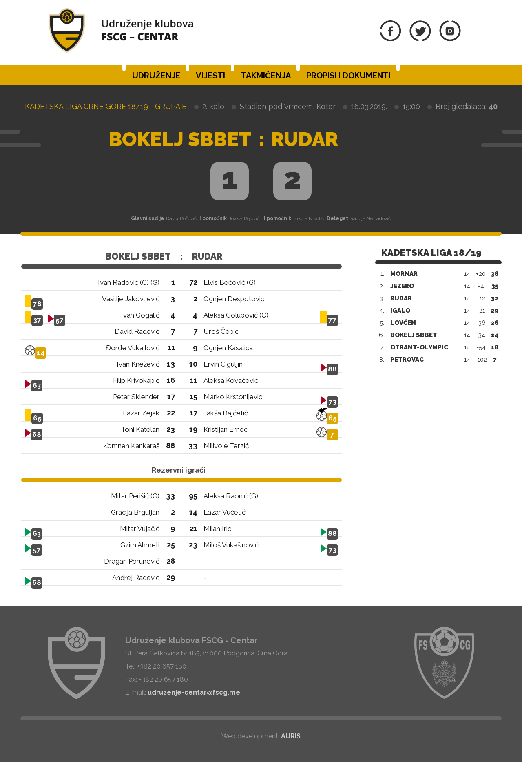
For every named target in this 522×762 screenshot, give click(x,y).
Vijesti (210, 75)
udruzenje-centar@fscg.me (194, 692)
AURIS (291, 736)
